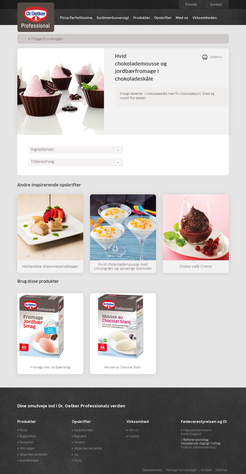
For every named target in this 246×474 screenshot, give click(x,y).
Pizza (23, 430)
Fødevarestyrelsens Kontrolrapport (196, 432)
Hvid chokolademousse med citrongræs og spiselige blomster (123, 266)
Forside (191, 4)
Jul (76, 454)
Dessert (79, 442)
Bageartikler (28, 436)
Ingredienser (42, 150)
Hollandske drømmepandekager (50, 266)
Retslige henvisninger (181, 470)
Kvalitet (134, 436)
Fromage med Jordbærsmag (50, 367)
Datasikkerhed (152, 470)
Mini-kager (27, 448)
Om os (133, 430)
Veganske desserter (88, 448)
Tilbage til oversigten (47, 39)
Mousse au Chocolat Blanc (122, 367)
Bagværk (80, 436)
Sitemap (221, 470)
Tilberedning (42, 162)
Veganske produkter (34, 454)
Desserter (26, 442)
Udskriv (216, 57)
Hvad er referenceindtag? (199, 447)
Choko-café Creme (196, 266)
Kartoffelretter (29, 460)
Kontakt (216, 4)
